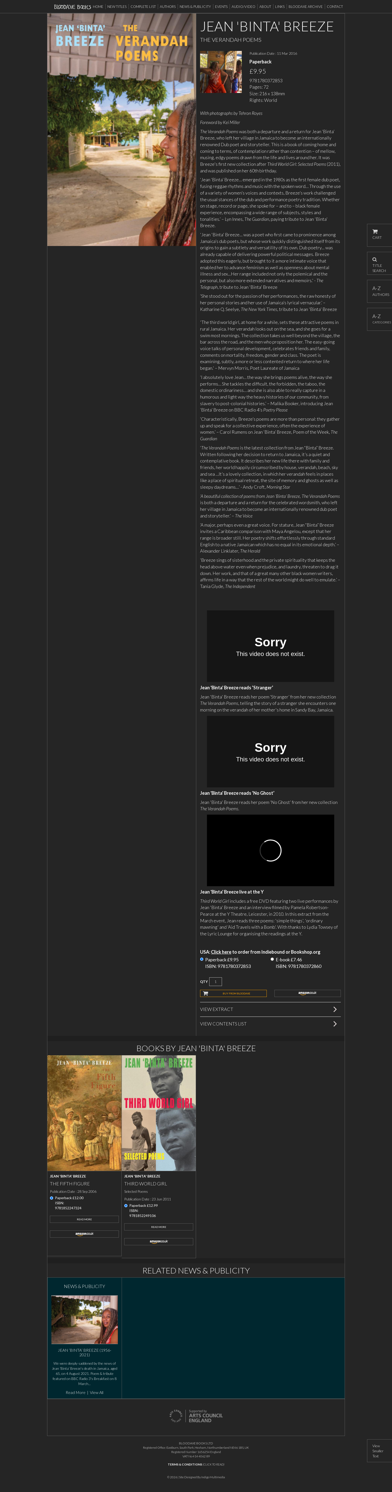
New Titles (117, 7)
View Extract (216, 1009)
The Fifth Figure (70, 1183)
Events (221, 7)
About (265, 7)
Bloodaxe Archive (306, 7)
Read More (84, 1219)
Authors (168, 7)
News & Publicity (195, 7)
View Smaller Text (378, 1451)
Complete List (143, 7)
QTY (204, 981)
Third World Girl (145, 1183)
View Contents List (223, 1023)
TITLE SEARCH (379, 263)
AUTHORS (379, 291)
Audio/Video (243, 7)
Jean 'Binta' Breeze (68, 1176)
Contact (335, 7)
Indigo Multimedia (213, 1477)
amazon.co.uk (307, 993)
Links (280, 7)
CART (377, 234)
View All (96, 1392)
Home (98, 7)
